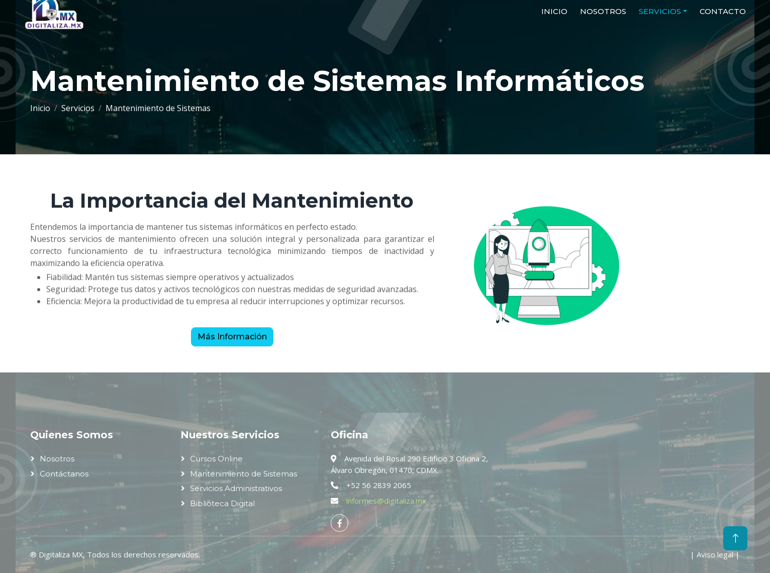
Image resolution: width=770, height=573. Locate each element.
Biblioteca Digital (222, 503)
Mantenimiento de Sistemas (243, 474)
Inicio (40, 108)
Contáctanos (64, 474)
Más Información (232, 341)
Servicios (77, 108)
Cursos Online (216, 458)
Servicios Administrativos (236, 488)
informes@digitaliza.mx (386, 501)
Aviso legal (715, 554)
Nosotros (57, 458)
